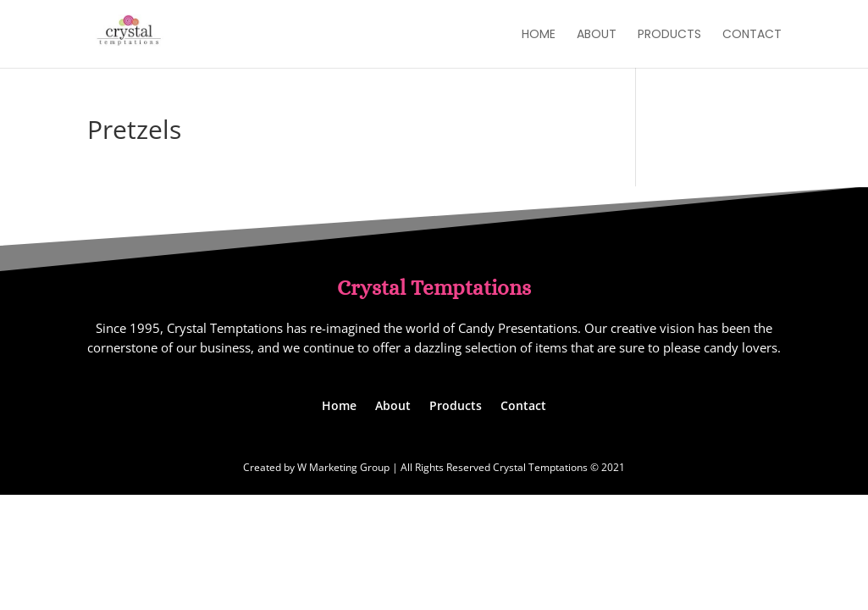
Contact (752, 35)
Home (539, 35)
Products (669, 35)
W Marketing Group (343, 467)
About (596, 35)
